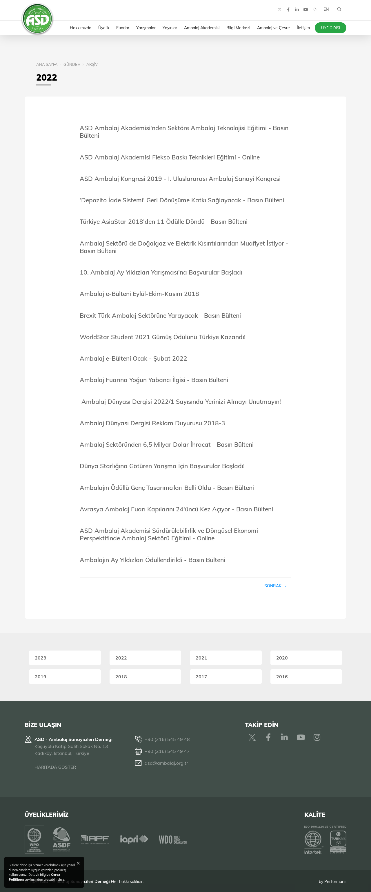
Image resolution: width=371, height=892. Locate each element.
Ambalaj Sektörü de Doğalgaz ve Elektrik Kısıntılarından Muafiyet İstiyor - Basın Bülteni (184, 247)
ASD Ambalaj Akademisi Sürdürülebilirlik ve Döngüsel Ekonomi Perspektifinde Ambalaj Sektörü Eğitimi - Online (169, 534)
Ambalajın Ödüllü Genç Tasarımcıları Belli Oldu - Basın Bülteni (167, 487)
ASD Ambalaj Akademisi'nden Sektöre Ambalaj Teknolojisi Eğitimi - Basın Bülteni (184, 131)
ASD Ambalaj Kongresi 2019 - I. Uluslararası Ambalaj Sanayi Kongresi (180, 178)
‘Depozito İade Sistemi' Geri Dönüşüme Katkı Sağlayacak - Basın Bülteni (182, 200)
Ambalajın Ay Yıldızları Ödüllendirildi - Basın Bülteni (152, 560)
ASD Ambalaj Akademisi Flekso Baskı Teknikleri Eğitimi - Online (170, 157)
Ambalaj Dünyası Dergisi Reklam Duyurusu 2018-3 (152, 423)
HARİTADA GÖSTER (55, 767)
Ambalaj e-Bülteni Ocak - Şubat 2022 (133, 358)
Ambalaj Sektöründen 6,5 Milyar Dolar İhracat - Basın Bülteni (167, 444)
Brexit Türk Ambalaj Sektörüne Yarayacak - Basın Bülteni (160, 315)
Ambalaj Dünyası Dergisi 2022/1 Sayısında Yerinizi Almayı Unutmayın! (181, 401)
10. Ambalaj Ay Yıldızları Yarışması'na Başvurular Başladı (161, 272)
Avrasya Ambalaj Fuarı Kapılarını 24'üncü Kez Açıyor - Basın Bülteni (176, 509)
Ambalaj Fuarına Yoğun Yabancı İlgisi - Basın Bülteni (154, 380)
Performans (335, 880)
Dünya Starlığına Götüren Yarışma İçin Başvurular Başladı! (162, 466)
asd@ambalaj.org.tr (166, 763)
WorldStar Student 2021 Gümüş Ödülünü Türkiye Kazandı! (162, 337)
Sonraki (275, 585)
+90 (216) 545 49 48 (167, 739)
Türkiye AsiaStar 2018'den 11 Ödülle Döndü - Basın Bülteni (164, 221)
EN (325, 11)
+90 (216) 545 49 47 (167, 751)
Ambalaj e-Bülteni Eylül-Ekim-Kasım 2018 (139, 293)
